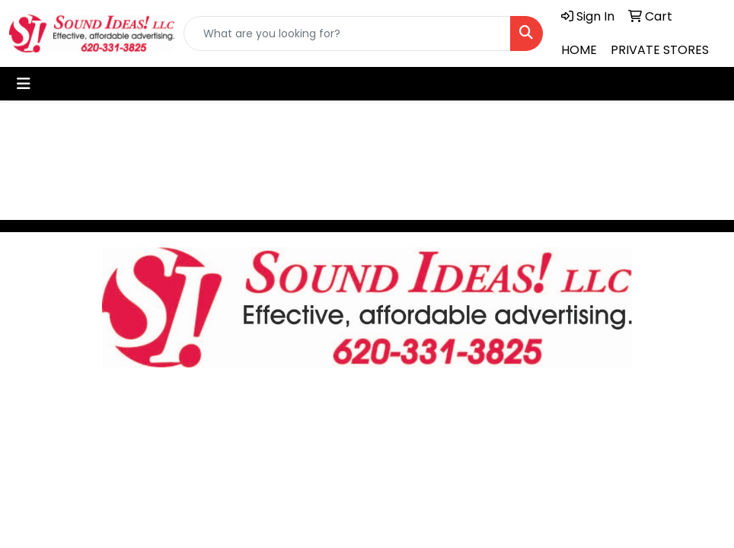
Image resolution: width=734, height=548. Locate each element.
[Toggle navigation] (24, 83)
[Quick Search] (347, 33)
